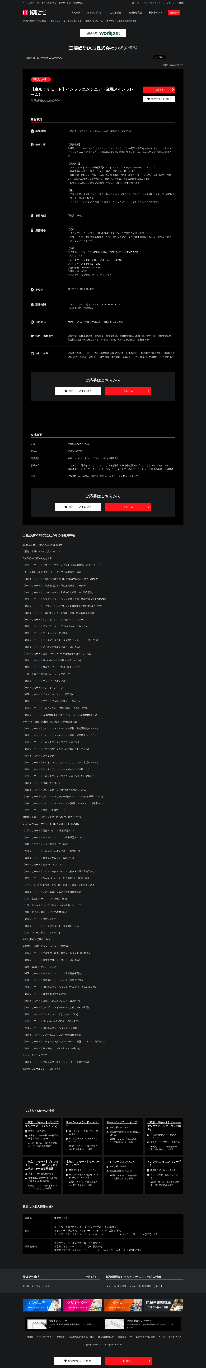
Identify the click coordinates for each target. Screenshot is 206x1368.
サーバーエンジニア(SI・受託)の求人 (98, 1227)
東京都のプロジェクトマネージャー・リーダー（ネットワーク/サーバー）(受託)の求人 (98, 1250)
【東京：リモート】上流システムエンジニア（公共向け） (52, 1000)
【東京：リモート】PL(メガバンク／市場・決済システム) (52, 660)
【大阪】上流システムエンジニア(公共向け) (45, 898)
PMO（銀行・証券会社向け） (37, 939)
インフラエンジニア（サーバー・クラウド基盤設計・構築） (53, 572)
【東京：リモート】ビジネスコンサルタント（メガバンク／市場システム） (61, 762)
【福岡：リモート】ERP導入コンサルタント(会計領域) (50, 1028)
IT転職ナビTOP (29, 21)
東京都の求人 (61, 1218)
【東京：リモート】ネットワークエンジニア (45, 681)
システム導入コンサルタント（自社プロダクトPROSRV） (52, 823)
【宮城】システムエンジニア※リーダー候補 (45, 844)
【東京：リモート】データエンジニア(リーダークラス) (50, 1014)
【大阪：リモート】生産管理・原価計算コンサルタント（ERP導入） (58, 953)
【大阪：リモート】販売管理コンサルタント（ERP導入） (52, 960)
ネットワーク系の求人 (65, 1227)
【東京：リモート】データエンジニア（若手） (46, 633)
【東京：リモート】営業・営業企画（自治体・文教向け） (52, 701)
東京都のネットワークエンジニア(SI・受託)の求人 (79, 1246)
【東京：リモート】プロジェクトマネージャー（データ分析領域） (56, 1062)
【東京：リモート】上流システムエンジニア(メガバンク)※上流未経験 (58, 776)
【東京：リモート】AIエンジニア (39, 919)
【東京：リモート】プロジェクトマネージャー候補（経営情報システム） (60, 735)
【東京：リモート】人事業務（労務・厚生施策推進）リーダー (54, 585)
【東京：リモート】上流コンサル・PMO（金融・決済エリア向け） (57, 708)
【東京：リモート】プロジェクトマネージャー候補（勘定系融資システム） (61, 728)
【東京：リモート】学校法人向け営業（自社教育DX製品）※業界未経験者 (60, 578)
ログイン (136, 3)
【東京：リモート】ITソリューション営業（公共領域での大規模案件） (58, 592)
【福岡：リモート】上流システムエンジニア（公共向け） (52, 851)
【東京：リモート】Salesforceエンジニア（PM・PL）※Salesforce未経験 (60, 715)
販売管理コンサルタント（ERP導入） (42, 1068)
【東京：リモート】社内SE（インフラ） (43, 864)
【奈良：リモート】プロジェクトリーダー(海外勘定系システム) (55, 789)
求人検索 (75, 12)
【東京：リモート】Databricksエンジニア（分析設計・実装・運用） (57, 878)
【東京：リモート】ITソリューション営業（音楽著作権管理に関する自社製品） (63, 606)
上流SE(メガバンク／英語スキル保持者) (43, 544)
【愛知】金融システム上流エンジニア (42, 551)
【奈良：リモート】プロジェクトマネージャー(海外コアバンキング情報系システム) (65, 803)
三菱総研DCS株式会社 (126, 21)
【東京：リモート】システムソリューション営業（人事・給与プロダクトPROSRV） (66, 599)
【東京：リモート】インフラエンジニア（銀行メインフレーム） (55, 619)
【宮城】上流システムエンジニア (39, 966)
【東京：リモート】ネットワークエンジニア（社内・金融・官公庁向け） (60, 871)
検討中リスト (156, 12)
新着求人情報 (94, 12)
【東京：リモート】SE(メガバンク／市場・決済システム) (52, 1021)
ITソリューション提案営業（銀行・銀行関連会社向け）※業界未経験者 (58, 885)
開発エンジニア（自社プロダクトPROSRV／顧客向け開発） (53, 817)
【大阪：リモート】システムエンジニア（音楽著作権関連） (53, 892)
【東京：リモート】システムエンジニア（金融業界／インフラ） (55, 837)
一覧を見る (91, 1276)
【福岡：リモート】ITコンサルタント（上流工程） (48, 694)
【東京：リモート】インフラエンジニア (43, 687)
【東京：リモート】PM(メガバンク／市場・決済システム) (52, 667)
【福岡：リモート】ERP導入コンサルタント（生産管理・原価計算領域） (60, 987)
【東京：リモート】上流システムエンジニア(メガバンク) (51, 742)
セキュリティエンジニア (35, 1055)
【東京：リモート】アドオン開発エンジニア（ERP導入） (52, 647)
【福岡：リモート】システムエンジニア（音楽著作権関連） (53, 973)
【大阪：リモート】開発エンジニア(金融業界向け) (48, 830)
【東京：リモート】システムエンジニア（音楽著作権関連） (53, 1034)
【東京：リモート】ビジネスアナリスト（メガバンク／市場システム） (59, 769)
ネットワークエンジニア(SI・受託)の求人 (100, 1230)
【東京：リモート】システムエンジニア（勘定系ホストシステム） (56, 749)
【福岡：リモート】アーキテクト (39, 755)
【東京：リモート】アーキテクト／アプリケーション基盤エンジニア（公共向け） (64, 1041)
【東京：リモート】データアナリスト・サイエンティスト (52, 926)
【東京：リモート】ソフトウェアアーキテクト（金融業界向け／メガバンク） (62, 565)
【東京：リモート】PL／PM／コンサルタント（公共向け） (53, 1048)
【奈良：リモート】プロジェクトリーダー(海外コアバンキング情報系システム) (63, 796)
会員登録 (174, 12)
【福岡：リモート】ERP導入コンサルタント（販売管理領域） (54, 980)
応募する (159, 89)
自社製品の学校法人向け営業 (37, 558)
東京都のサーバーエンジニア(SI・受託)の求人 (77, 1243)
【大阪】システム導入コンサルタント (42, 932)
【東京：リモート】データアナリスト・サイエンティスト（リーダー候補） (61, 640)
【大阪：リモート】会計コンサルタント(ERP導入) (48, 858)
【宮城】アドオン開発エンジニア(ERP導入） (45, 912)
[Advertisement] (103, 417)
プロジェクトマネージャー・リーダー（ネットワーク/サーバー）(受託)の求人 (118, 1234)
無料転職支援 (135, 12)
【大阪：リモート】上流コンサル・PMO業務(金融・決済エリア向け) (57, 653)
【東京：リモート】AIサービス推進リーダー (45, 810)
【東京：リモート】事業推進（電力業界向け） (46, 994)
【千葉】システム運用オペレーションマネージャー (48, 674)
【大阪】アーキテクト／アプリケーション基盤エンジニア (52, 905)
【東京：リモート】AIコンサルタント (42, 783)
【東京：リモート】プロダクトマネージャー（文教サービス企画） (56, 1007)
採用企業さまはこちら (154, 3)
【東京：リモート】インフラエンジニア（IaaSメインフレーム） (55, 626)
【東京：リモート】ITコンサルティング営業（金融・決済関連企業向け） (60, 613)
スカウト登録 (114, 12)
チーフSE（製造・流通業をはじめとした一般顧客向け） (51, 721)
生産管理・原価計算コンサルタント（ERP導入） (47, 946)
